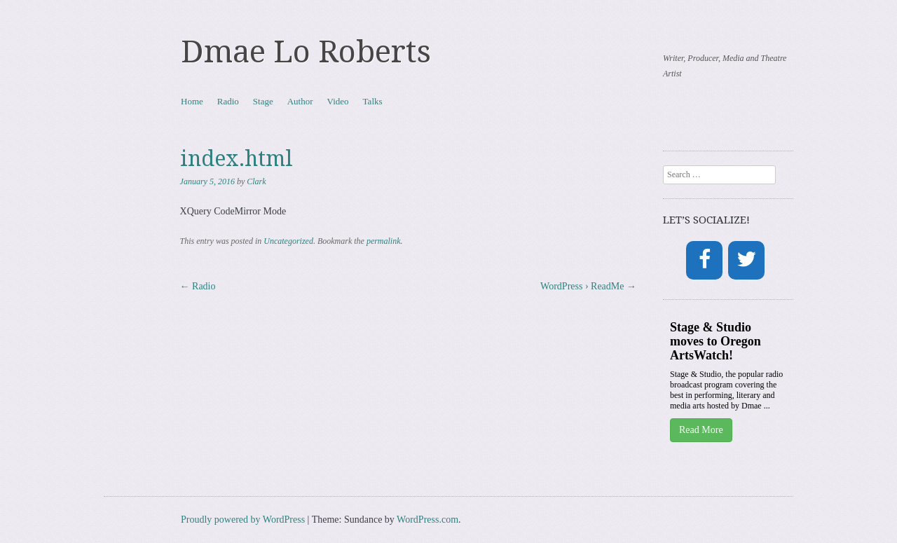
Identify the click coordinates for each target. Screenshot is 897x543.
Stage (263, 101)
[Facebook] (704, 260)
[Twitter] (746, 260)
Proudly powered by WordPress (243, 519)
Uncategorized (288, 241)
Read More (701, 430)
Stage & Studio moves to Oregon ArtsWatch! (715, 341)
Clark (256, 181)
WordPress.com (427, 519)
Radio (228, 101)
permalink (384, 241)
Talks (373, 101)
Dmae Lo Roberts (306, 52)
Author (300, 101)
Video (338, 101)
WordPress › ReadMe (588, 286)
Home (192, 101)
